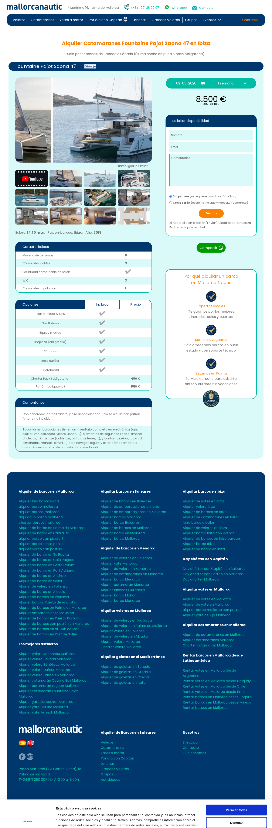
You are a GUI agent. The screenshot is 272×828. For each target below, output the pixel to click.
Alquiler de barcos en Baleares (126, 501)
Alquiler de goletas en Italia (123, 682)
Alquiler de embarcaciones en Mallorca (133, 511)
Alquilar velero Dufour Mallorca (44, 669)
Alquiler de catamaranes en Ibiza (210, 517)
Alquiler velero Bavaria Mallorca (45, 659)
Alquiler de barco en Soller (40, 581)
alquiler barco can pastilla (40, 549)
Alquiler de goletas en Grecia (125, 677)
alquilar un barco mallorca (41, 517)
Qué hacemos (194, 753)
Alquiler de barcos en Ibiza (205, 511)
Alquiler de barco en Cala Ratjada (46, 559)
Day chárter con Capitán (205, 558)
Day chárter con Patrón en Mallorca (213, 574)
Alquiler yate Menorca (119, 563)
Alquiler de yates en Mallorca (207, 599)
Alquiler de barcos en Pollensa (44, 597)
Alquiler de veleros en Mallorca (126, 620)
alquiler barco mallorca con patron (212, 609)
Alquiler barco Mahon (118, 595)
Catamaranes (42, 19)
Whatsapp (179, 8)
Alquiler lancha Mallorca (39, 501)
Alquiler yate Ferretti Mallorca (44, 712)
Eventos (209, 19)
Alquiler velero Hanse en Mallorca (46, 675)
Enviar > (211, 213)
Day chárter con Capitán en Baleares (214, 568)
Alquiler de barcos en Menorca (128, 548)
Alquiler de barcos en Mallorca (46, 491)
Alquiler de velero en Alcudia (124, 636)
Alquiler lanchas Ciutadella (123, 590)
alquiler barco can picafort (41, 538)
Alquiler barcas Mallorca (121, 517)
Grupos (191, 19)
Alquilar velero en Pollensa (122, 631)
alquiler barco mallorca (38, 506)
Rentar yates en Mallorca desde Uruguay (217, 681)
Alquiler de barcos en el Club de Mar (49, 628)
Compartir (211, 247)
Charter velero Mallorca (121, 647)
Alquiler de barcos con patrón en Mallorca (54, 623)
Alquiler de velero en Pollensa (43, 586)
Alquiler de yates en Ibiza (203, 501)
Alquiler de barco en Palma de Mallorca (51, 527)
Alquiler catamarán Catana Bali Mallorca (52, 680)
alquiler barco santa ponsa (41, 543)
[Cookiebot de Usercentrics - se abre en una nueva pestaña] (27, 820)
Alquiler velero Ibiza (199, 506)
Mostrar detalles (68, 819)
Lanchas (139, 19)
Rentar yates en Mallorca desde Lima (214, 691)
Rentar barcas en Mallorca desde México (217, 702)
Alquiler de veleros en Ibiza (205, 527)
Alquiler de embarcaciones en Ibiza (130, 506)
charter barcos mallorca (39, 522)
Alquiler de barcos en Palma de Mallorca (52, 607)
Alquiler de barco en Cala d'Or (44, 533)
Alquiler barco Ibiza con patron (208, 533)
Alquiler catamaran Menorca (125, 584)
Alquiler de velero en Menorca (126, 568)
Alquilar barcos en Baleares (126, 491)
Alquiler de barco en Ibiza (204, 549)
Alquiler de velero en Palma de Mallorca (134, 625)
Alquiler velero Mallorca (120, 641)
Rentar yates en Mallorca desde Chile (214, 686)
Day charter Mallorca (201, 579)
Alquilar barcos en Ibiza (204, 491)
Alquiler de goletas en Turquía (125, 666)
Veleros (19, 19)
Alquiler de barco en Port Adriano (46, 570)
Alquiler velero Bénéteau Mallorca (47, 664)
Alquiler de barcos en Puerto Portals (49, 618)
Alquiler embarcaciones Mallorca (46, 613)
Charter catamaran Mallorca (207, 645)
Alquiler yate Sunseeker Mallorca (46, 701)
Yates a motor (71, 19)
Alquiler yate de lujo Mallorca (207, 615)
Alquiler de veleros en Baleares (126, 558)
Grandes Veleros (166, 19)
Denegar (236, 795)
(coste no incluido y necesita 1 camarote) (208, 203)
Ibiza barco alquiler (198, 522)
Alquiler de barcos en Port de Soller (48, 634)
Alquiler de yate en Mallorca (206, 604)
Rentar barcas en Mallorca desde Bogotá (217, 697)
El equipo (190, 742)
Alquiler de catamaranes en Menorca (132, 574)
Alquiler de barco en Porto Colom (46, 565)
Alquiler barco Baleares (120, 522)
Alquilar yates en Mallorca (207, 589)
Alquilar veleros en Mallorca (126, 610)
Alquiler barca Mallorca (120, 538)
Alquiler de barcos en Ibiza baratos (212, 538)
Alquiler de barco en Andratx (43, 575)
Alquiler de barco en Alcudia (42, 591)
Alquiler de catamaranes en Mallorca (214, 634)
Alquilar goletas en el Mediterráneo (133, 656)
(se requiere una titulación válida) (203, 196)
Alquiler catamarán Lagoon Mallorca (49, 685)
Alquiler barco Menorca (120, 579)
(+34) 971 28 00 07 (145, 8)
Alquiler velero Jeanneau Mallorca (47, 653)
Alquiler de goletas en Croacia (126, 671)
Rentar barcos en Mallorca (205, 707)
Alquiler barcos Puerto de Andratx (47, 602)
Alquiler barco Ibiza (199, 543)
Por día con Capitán (108, 19)
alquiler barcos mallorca (39, 511)
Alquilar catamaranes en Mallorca (214, 624)
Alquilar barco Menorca (120, 600)
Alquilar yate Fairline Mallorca (43, 707)
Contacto (206, 8)
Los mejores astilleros (38, 644)
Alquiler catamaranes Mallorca (208, 640)
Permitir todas (236, 782)
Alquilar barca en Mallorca (123, 533)
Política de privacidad (187, 227)
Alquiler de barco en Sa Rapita (44, 554)
